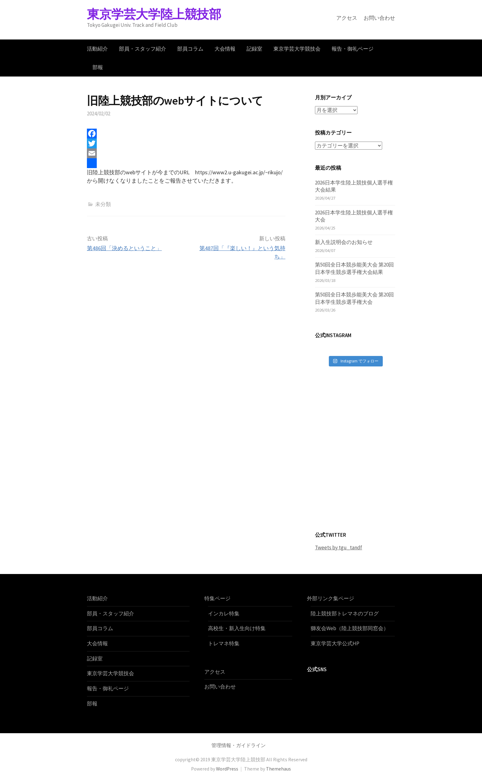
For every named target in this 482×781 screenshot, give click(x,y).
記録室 (254, 48)
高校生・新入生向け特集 (237, 628)
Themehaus (278, 768)
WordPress (227, 768)
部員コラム (190, 48)
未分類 (103, 204)
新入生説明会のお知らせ (344, 242)
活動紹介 (97, 48)
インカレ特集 (223, 613)
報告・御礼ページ (353, 48)
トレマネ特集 (223, 643)
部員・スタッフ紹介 (142, 48)
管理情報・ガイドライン (238, 745)
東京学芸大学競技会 (297, 48)
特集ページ (217, 598)
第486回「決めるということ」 (124, 248)
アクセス (346, 17)
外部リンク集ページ (330, 598)
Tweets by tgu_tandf (338, 547)
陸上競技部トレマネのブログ (345, 613)
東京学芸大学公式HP (335, 643)
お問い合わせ (379, 17)
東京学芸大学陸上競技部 (154, 14)
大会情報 (224, 48)
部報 (97, 67)
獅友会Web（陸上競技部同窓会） (350, 628)
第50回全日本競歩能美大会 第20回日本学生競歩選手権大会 (354, 298)
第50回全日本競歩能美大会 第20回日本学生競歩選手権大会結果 (354, 268)
